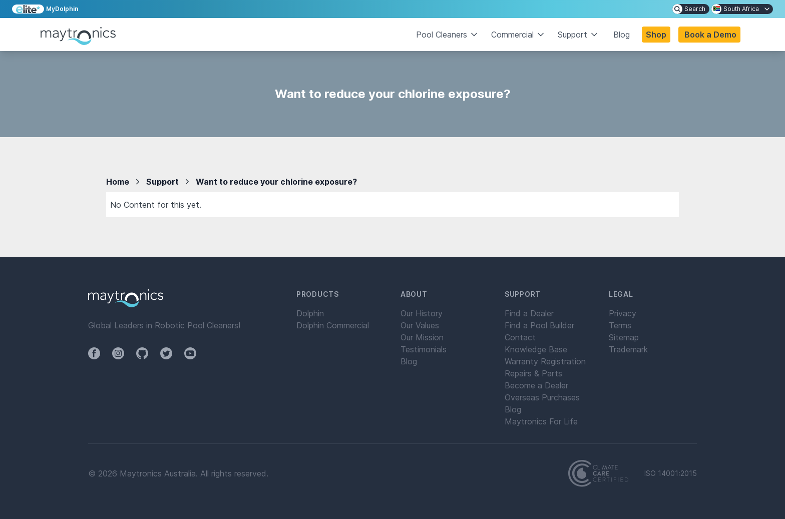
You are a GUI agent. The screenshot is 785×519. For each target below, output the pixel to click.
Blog (621, 34)
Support (162, 181)
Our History (422, 313)
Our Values (420, 325)
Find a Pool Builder (539, 325)
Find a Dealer (529, 313)
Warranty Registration (545, 361)
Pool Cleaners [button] (447, 35)
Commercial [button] (518, 35)
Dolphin (310, 313)
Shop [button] (656, 35)
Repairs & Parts (533, 373)
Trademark (628, 349)
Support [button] (578, 35)
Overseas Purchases (542, 397)
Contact (520, 337)
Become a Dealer (536, 385)
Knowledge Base (536, 349)
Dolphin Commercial (332, 325)
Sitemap (624, 337)
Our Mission (422, 337)
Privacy (622, 313)
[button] (709, 35)
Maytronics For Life (541, 421)
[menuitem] (690, 9)
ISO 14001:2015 (670, 473)
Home (117, 181)
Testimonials (424, 349)
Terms (620, 325)
